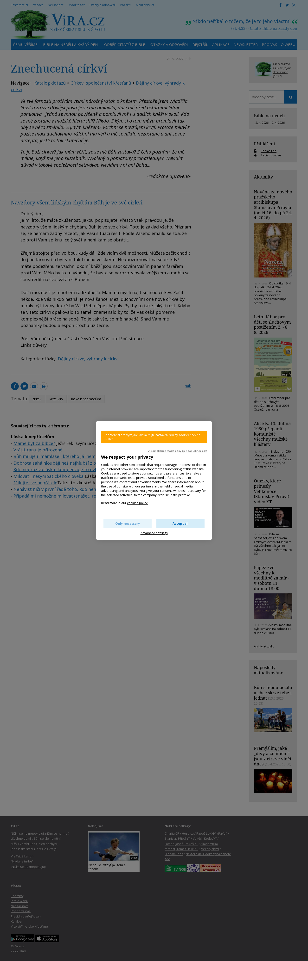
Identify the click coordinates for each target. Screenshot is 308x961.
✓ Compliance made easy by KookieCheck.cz (177, 451)
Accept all (180, 523)
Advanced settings (154, 533)
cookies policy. (137, 503)
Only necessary (127, 523)
